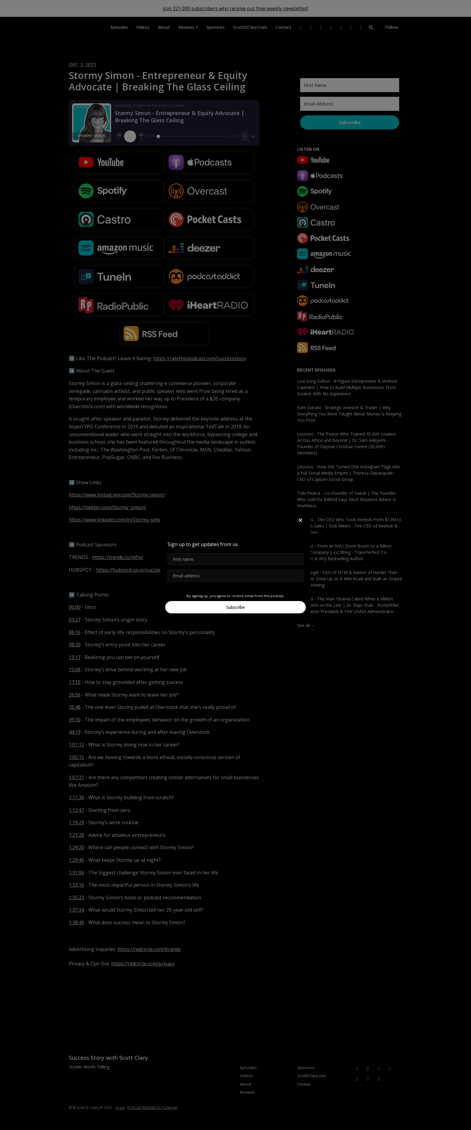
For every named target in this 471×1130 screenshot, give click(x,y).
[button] (300, 520)
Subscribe (235, 607)
